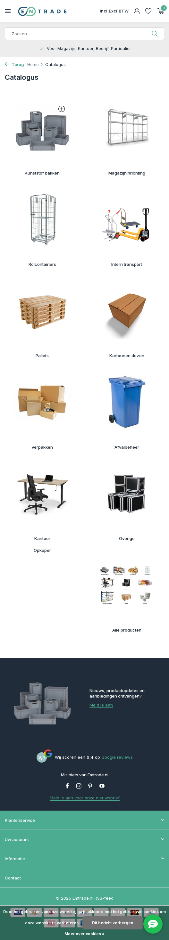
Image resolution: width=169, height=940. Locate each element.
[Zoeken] (84, 33)
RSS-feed (104, 898)
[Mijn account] (137, 11)
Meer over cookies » (84, 933)
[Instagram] (78, 786)
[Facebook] (67, 786)
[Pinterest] (90, 786)
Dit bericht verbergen (112, 922)
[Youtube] (102, 786)
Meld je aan (101, 704)
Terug (14, 64)
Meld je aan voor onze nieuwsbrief (85, 797)
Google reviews (117, 757)
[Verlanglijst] (148, 11)
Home (35, 64)
